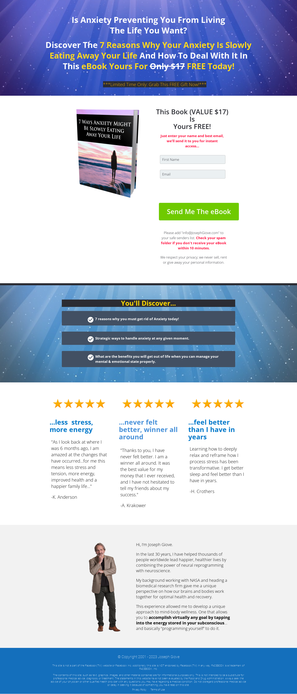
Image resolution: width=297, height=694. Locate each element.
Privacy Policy (139, 689)
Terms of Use (158, 689)
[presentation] (191, 191)
